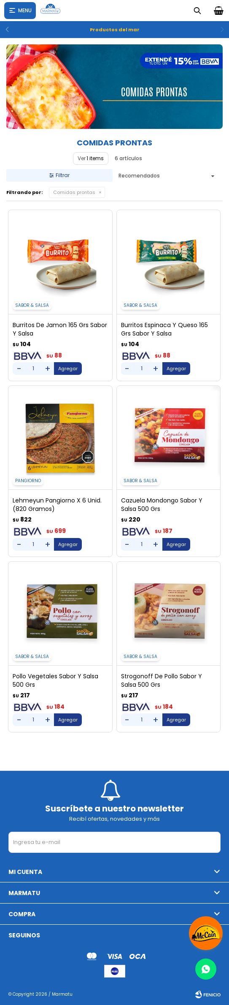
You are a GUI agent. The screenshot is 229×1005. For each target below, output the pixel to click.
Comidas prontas (74, 192)
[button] (219, 29)
